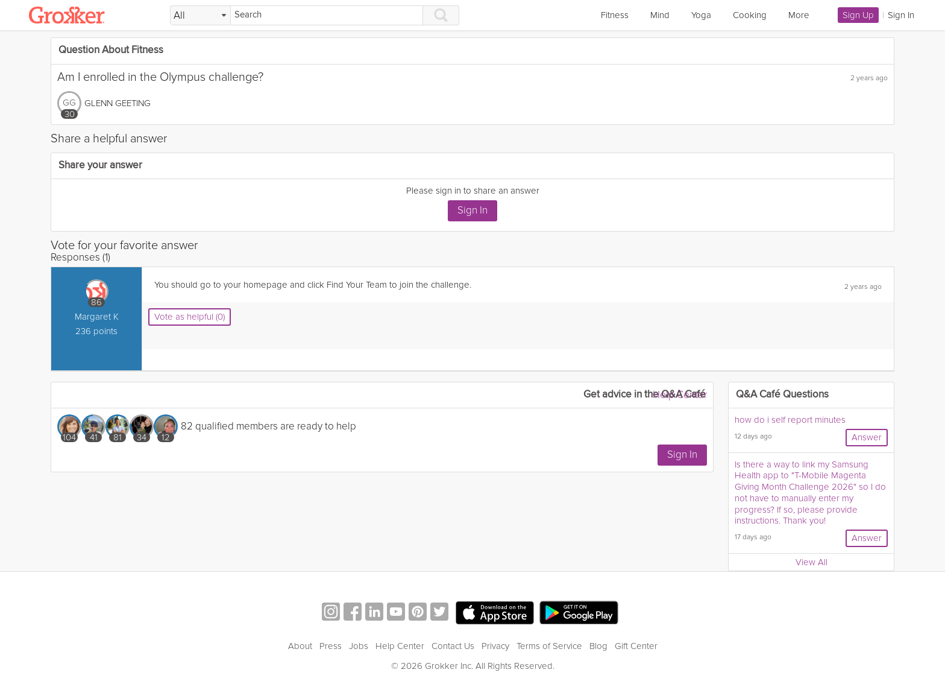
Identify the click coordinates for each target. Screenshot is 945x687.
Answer (867, 437)
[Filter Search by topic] (200, 15)
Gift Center (636, 646)
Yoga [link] (701, 15)
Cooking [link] (750, 15)
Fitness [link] (615, 15)
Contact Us (453, 646)
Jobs (358, 646)
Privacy (495, 646)
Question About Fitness (110, 50)
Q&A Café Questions (782, 395)
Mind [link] (660, 15)
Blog (598, 646)
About (300, 646)
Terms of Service (549, 646)
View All (811, 562)
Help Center (680, 394)
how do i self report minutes (790, 419)
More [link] (798, 15)
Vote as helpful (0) (189, 316)
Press (330, 646)
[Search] (326, 15)
